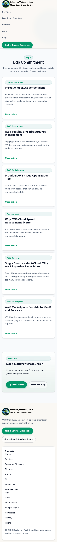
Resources (10, 484)
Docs (7, 497)
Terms (8, 523)
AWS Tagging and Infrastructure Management (25, 133)
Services (6, 12)
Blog (4, 37)
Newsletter (10, 513)
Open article (11, 114)
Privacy (8, 518)
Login (7, 492)
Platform (6, 24)
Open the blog (38, 384)
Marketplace (11, 502)
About (5, 31)
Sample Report (12, 507)
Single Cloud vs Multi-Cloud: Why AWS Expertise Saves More (26, 265)
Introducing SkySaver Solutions (25, 87)
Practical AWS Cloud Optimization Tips (27, 177)
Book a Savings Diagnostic (17, 45)
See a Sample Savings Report (19, 439)
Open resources (16, 384)
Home (8, 454)
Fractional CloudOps (12, 18)
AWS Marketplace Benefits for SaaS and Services (28, 309)
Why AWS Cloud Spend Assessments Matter (20, 221)
